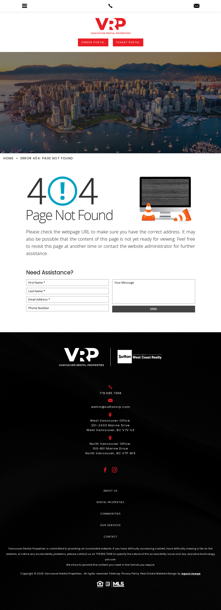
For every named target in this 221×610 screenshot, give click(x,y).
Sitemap (114, 573)
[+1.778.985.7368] (110, 394)
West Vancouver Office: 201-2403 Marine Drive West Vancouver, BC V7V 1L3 (111, 426)
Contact (111, 536)
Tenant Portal (128, 42)
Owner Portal (93, 42)
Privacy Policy (130, 573)
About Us (110, 491)
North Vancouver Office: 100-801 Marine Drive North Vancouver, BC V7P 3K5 (110, 449)
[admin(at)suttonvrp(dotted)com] (196, 6)
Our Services (110, 525)
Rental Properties (111, 502)
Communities (110, 513)
